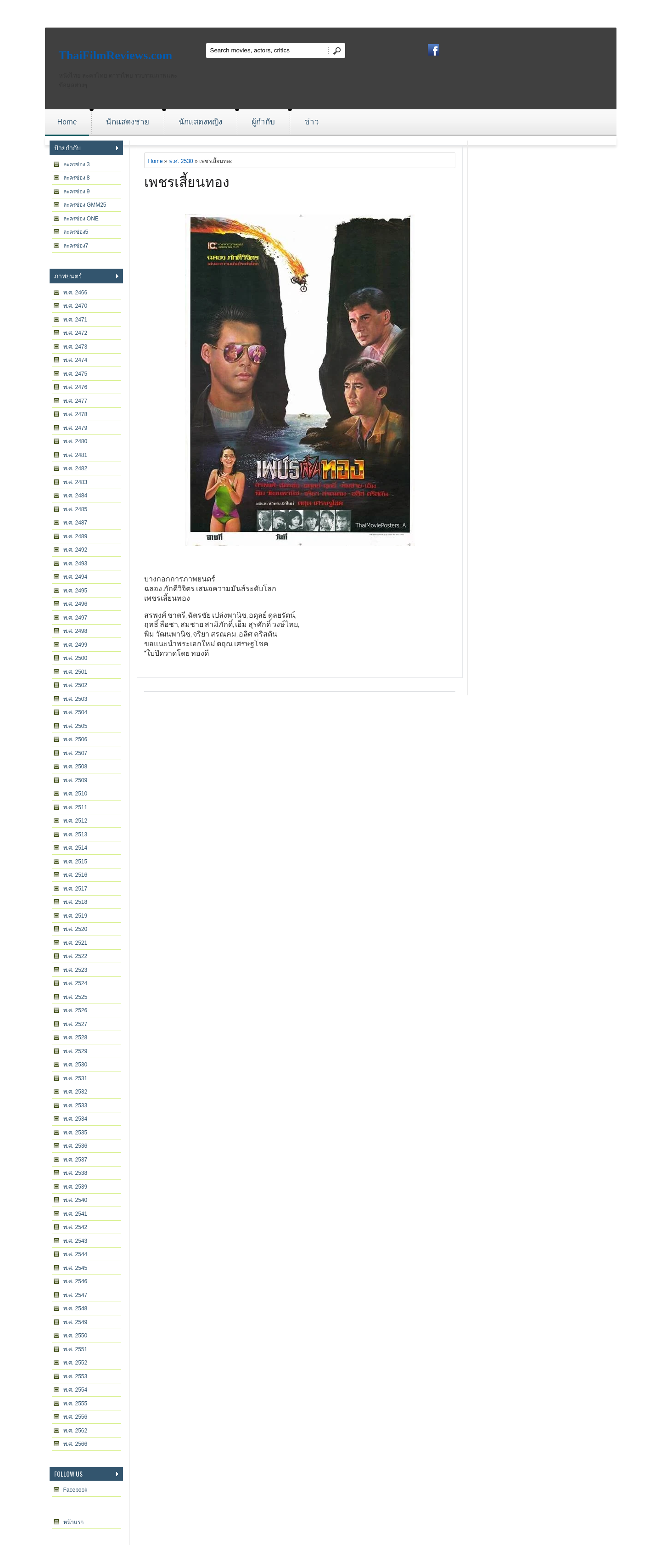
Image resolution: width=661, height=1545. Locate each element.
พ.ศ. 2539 (75, 1187)
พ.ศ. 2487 (75, 522)
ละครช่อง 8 (76, 178)
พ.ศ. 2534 (75, 1119)
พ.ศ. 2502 (75, 685)
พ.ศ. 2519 (75, 916)
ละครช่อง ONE (81, 218)
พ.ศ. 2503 (75, 699)
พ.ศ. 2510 (75, 793)
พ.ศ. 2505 (75, 726)
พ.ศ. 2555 (75, 1403)
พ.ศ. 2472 (75, 333)
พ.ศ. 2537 (75, 1159)
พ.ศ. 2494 (75, 577)
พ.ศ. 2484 (75, 495)
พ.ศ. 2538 (75, 1173)
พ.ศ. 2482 (75, 468)
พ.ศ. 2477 (75, 401)
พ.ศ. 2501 (75, 672)
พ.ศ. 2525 (75, 997)
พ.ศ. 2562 (75, 1430)
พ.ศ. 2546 (75, 1281)
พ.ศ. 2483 (75, 482)
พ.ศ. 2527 (75, 1024)
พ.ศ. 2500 (75, 658)
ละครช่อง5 (76, 232)
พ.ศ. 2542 (75, 1227)
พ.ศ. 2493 (75, 563)
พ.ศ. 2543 (75, 1241)
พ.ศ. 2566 (75, 1444)
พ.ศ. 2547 (75, 1295)
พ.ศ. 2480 (75, 441)
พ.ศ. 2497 (75, 618)
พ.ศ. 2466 (75, 292)
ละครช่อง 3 (76, 164)
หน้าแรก (73, 1522)
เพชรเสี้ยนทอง (187, 180)
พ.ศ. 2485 (75, 509)
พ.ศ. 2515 (75, 861)
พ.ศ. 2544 (75, 1254)
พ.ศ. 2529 (75, 1051)
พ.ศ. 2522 (75, 956)
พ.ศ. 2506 (75, 739)
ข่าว (311, 122)
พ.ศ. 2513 (75, 834)
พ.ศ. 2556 (75, 1417)
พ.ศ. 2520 (75, 929)
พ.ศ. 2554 (75, 1390)
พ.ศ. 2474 (75, 360)
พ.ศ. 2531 (75, 1078)
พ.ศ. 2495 (75, 590)
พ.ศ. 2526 (75, 1010)
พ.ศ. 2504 (75, 712)
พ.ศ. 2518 (75, 902)
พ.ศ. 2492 (75, 550)
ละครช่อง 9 (76, 191)
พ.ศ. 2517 (75, 888)
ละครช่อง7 (76, 245)
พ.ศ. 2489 (75, 536)
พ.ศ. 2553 (75, 1376)
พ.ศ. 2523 (75, 970)
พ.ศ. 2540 (75, 1200)
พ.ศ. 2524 (75, 983)
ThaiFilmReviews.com (116, 55)
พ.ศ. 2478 (75, 414)
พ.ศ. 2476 (75, 387)
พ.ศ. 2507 (75, 753)
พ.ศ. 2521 (75, 943)
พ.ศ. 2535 (75, 1132)
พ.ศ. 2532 (75, 1091)
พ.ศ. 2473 (75, 347)
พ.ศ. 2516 (75, 875)
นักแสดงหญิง (200, 122)
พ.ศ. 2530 (75, 1064)
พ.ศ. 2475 (75, 374)
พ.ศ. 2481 (75, 455)
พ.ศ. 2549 (75, 1322)
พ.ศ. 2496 (75, 604)
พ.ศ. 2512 (75, 821)
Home (67, 122)
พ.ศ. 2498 (75, 631)
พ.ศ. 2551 (75, 1349)
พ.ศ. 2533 (75, 1105)
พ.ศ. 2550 (75, 1335)
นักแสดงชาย (127, 122)
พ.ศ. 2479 (75, 428)
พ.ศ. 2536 (75, 1146)
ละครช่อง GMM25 (84, 205)
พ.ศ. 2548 (75, 1308)
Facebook (75, 1490)
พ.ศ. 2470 (75, 306)
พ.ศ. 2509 (75, 780)
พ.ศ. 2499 (75, 645)
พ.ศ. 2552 (75, 1362)
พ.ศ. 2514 (75, 848)
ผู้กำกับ (263, 122)
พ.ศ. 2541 (75, 1214)
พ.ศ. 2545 (75, 1268)
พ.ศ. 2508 (75, 766)
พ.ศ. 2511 (75, 807)
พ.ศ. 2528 (75, 1037)
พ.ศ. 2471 (75, 319)
